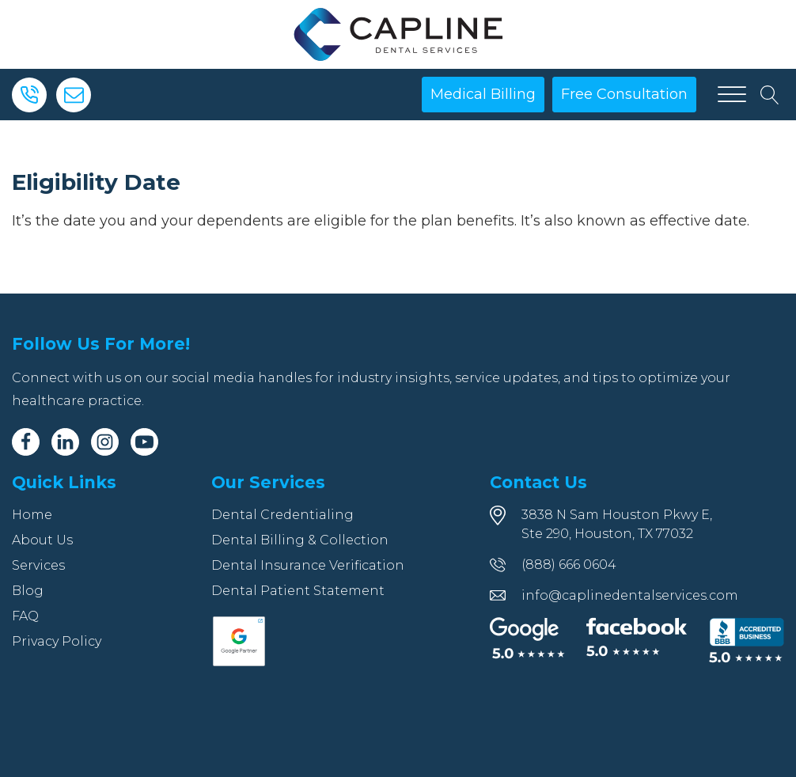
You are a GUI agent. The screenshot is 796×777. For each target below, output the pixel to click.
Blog (28, 590)
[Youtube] (144, 442)
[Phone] (29, 95)
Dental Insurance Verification (307, 565)
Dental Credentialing (282, 514)
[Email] (73, 95)
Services (38, 565)
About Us (42, 540)
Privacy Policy (56, 641)
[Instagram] (105, 442)
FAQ (25, 615)
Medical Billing (483, 94)
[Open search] (770, 95)
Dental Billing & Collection (300, 540)
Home (32, 514)
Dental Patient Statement (298, 590)
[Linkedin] (65, 442)
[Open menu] (732, 94)
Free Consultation (624, 94)
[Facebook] (26, 442)
